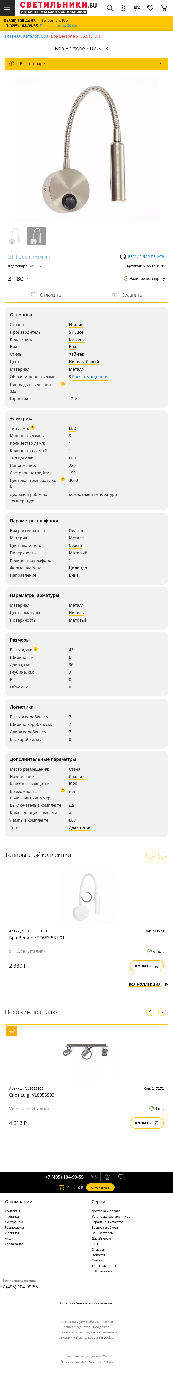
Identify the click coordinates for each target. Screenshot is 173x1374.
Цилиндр (78, 568)
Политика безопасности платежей (86, 1303)
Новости (98, 1255)
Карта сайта (14, 1244)
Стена (74, 769)
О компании (19, 1201)
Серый (92, 361)
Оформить (100, 1187)
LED (72, 428)
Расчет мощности (90, 376)
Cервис (100, 1201)
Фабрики (12, 1216)
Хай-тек (76, 354)
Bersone (77, 339)
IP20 (73, 784)
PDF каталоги (102, 1271)
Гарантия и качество (108, 1222)
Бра (44, 36)
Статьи (97, 1260)
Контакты (12, 1211)
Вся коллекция (148, 984)
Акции (10, 1238)
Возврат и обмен (105, 1227)
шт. (66, 1187)
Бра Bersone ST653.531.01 (37, 938)
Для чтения (80, 827)
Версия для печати (142, 257)
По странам (14, 1222)
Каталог (31, 36)
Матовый (78, 553)
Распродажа (14, 1227)
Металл (76, 369)
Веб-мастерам (103, 1233)
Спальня (77, 776)
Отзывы (98, 1249)
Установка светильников (111, 1216)
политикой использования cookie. (87, 1337)
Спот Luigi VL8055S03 (31, 1095)
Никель (76, 361)
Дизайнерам (101, 1238)
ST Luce (18, 256)
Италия (39, 257)
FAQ (95, 1244)
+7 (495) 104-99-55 (21, 26)
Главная (13, 36)
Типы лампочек (104, 1265)
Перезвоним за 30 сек (59, 26)
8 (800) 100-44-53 (20, 20)
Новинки (12, 1233)
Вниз (74, 575)
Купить (146, 965)
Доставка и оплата (106, 1211)
